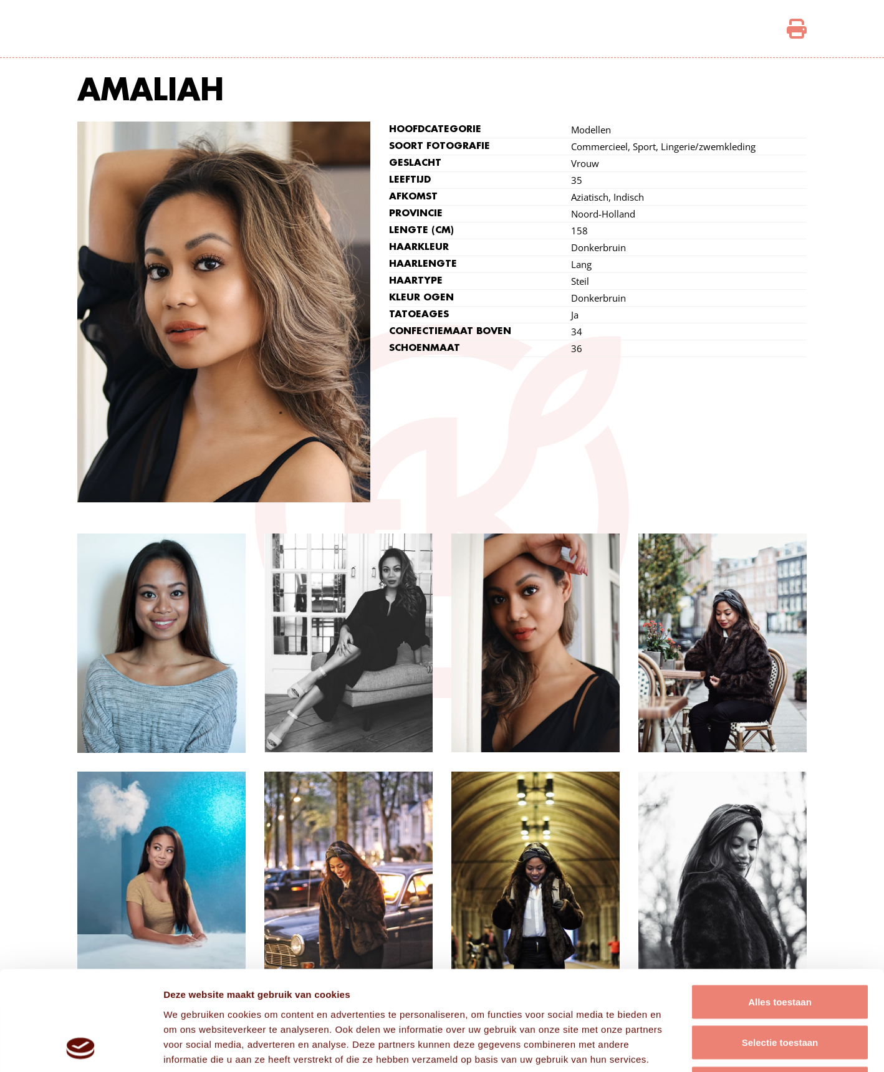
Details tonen (673, 1047)
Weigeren (779, 990)
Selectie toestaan (780, 949)
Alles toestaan (780, 908)
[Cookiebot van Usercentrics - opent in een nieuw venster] (80, 1047)
